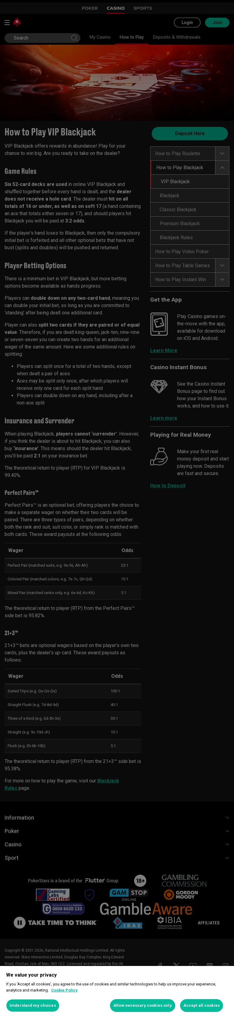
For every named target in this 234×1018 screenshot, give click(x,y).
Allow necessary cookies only (142, 1005)
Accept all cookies (201, 1005)
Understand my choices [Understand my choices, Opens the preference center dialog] (32, 1005)
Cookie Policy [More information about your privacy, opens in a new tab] (64, 990)
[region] (117, 992)
